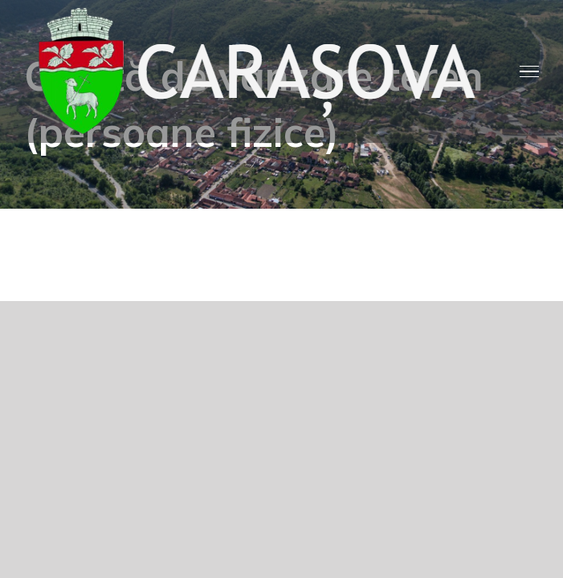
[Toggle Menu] (529, 71)
